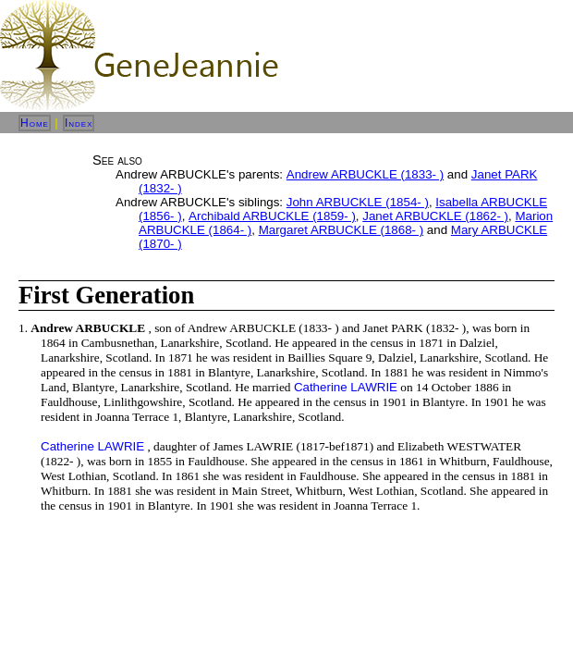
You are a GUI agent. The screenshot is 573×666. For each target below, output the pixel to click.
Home (34, 123)
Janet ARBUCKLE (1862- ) (435, 216)
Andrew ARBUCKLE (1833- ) (365, 174)
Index (79, 123)
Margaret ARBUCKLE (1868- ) (341, 230)
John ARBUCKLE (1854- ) (357, 202)
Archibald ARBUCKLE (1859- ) (272, 216)
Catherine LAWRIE (345, 387)
